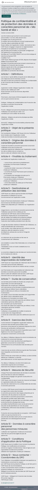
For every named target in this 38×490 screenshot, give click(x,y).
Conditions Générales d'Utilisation (16, 14)
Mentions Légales (22, 487)
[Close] (6, 16)
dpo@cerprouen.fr (8, 483)
